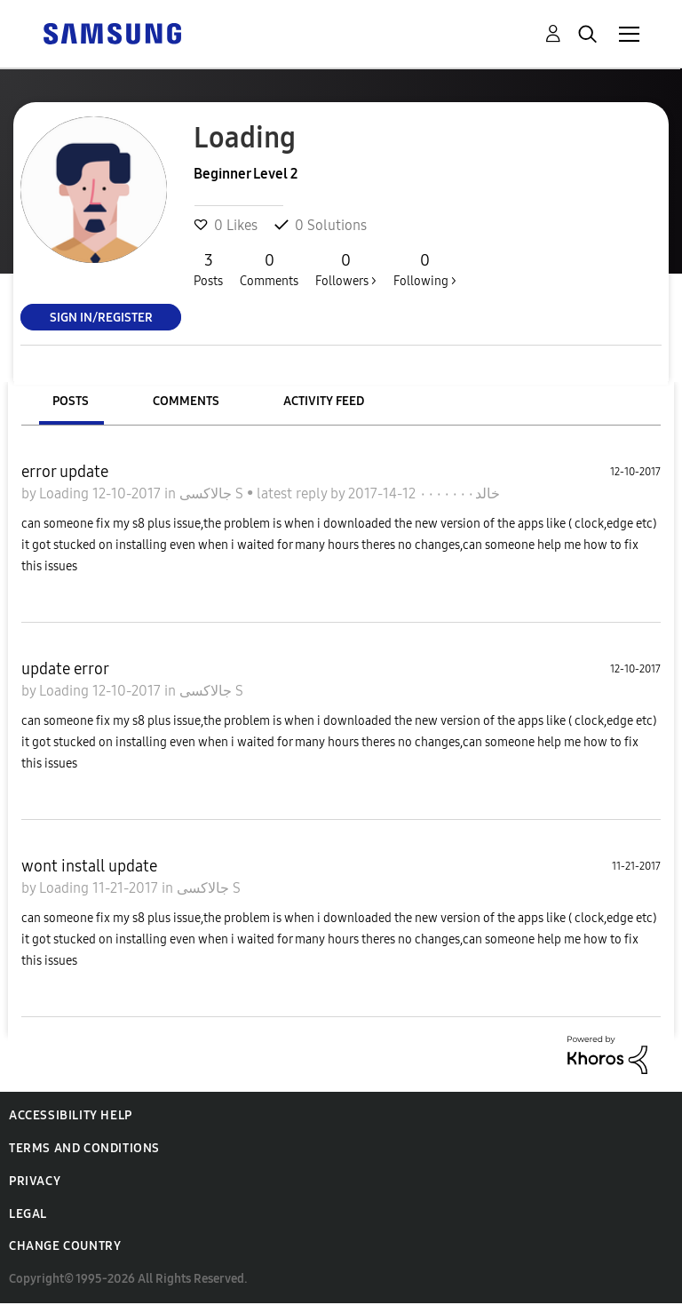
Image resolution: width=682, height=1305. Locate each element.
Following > (424, 269)
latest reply (293, 493)
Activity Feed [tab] (323, 401)
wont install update (89, 866)
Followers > (346, 269)
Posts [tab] (70, 401)
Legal (28, 1213)
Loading (65, 493)
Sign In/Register (101, 316)
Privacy (34, 1181)
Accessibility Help (70, 1115)
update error (65, 669)
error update (64, 471)
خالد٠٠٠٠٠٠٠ (458, 493)
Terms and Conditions (84, 1148)
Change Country (65, 1245)
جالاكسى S (213, 493)
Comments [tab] (186, 401)
